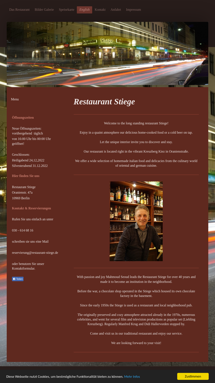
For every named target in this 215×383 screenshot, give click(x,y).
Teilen (18, 279)
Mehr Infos (132, 376)
